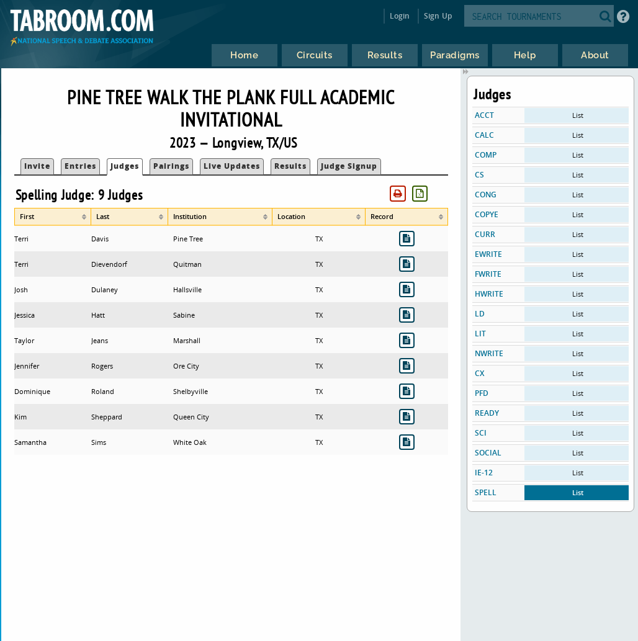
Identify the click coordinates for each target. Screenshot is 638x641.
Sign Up (438, 16)
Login (400, 16)
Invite (37, 166)
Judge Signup (349, 166)
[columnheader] (52, 216)
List (577, 115)
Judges (124, 166)
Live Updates (232, 166)
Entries (80, 166)
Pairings (171, 166)
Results (290, 166)
